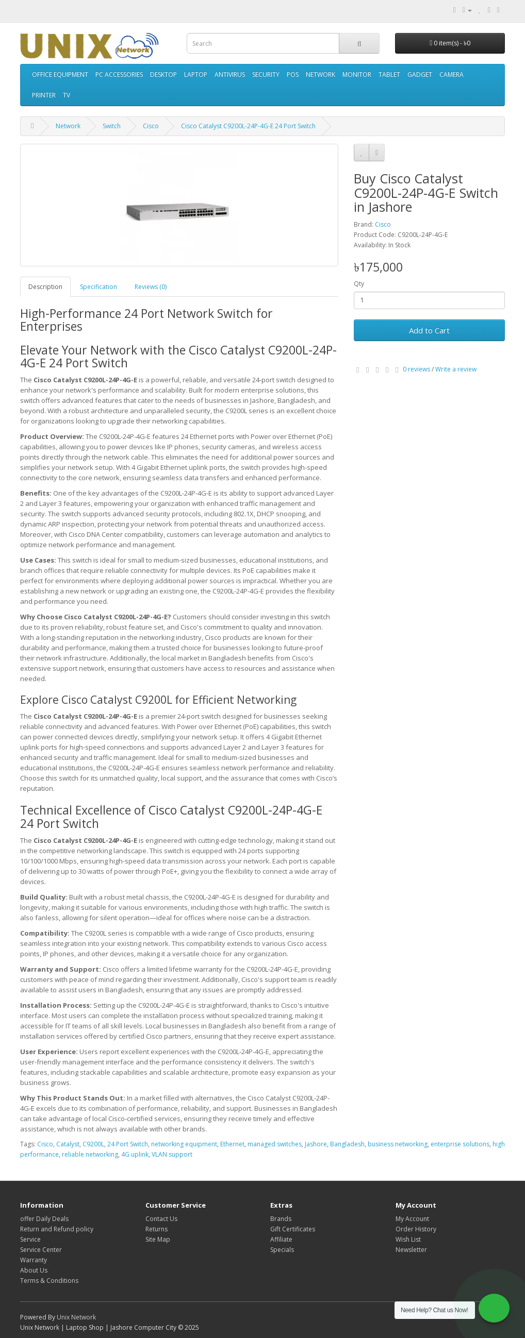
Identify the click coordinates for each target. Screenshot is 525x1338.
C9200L (93, 1144)
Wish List (408, 1239)
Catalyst (67, 1144)
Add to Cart (429, 330)
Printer (44, 95)
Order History (416, 1229)
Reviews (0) (151, 286)
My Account (412, 1218)
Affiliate (281, 1239)
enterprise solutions (460, 1144)
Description (45, 286)
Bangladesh (347, 1144)
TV (66, 95)
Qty (359, 283)
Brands (280, 1218)
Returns (156, 1229)
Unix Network (76, 1317)
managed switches (275, 1144)
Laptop (195, 74)
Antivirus (230, 74)
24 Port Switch (127, 1144)
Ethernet (232, 1144)
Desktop (163, 74)
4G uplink (135, 1154)
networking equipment (184, 1144)
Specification (98, 286)
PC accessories (119, 74)
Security (266, 74)
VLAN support (172, 1154)
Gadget (419, 74)
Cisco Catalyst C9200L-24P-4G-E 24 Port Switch (248, 126)
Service (30, 1239)
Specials (282, 1249)
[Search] (359, 43)
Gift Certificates (292, 1229)
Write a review (456, 369)
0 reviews (416, 369)
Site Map (157, 1239)
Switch (112, 126)
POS (293, 74)
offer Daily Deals (44, 1218)
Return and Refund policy (56, 1229)
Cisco (151, 126)
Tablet (389, 74)
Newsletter (411, 1249)
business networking (398, 1144)
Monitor (356, 74)
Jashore (316, 1144)
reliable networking (90, 1154)
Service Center (41, 1249)
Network (320, 74)
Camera (451, 74)
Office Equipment (60, 74)
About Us (33, 1270)
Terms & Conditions (49, 1280)
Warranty (33, 1260)
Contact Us (161, 1218)
